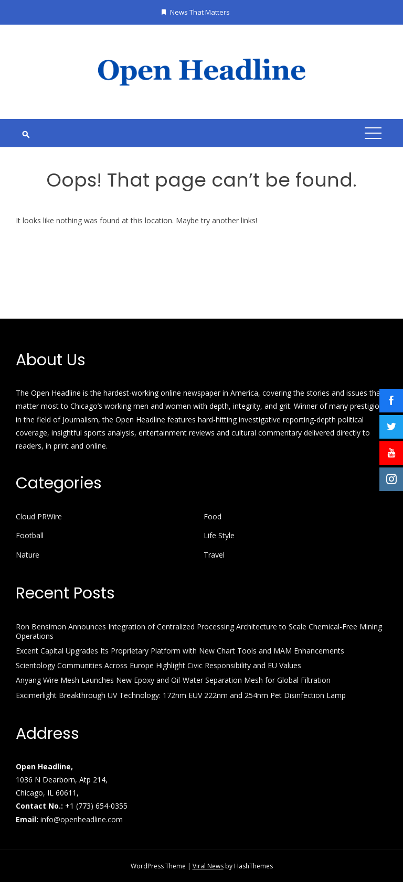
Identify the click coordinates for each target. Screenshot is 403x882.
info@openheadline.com (81, 819)
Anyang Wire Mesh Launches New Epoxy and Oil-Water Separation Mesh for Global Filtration (173, 680)
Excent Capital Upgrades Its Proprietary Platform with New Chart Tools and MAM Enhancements (180, 651)
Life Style (219, 535)
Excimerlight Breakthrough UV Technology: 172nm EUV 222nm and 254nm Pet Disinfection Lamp (181, 695)
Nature (27, 555)
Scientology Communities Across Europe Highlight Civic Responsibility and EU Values (158, 665)
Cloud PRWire (39, 516)
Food (212, 516)
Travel (214, 555)
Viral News (208, 866)
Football (30, 535)
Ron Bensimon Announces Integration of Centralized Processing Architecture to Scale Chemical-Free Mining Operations (199, 631)
